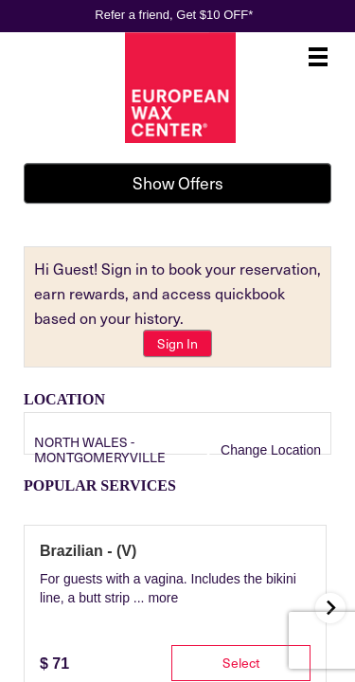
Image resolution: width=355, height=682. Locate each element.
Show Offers (178, 182)
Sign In (177, 343)
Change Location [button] (269, 450)
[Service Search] (47, 538)
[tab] (59, 626)
